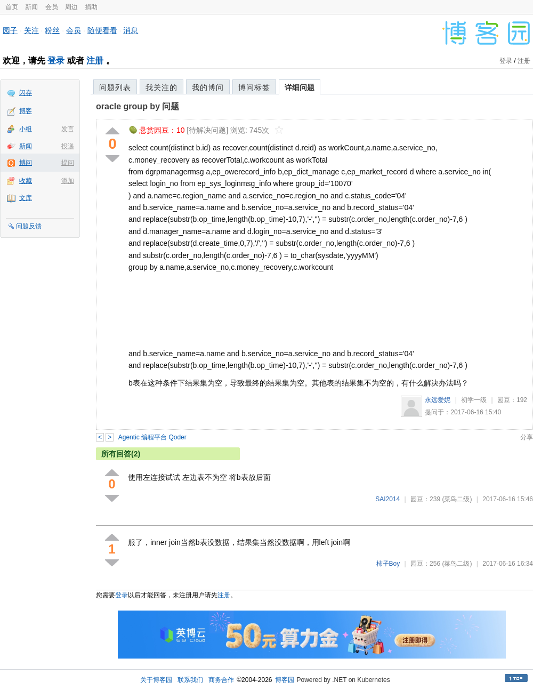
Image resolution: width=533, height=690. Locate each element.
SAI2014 (387, 499)
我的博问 (208, 87)
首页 (11, 7)
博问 (25, 162)
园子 (10, 30)
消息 (130, 30)
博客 (25, 111)
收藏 (25, 180)
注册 (94, 60)
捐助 (91, 7)
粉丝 (52, 30)
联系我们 (190, 680)
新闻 (31, 7)
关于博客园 (156, 680)
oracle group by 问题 (137, 106)
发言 (67, 129)
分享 (526, 437)
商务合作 (221, 680)
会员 (51, 7)
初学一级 (474, 400)
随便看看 (102, 30)
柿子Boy (388, 563)
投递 (67, 146)
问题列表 (115, 87)
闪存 (25, 93)
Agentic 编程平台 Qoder (152, 437)
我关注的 (161, 87)
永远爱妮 (437, 400)
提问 (67, 162)
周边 (71, 7)
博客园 (284, 680)
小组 (25, 129)
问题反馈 (29, 226)
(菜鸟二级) (457, 499)
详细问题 (299, 87)
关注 (31, 30)
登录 (55, 60)
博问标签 (254, 87)
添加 (67, 180)
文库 (25, 198)
